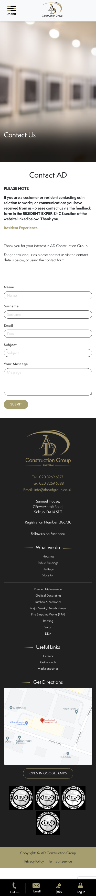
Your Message (16, 364)
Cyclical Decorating (48, 595)
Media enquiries (48, 668)
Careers (48, 656)
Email (8, 325)
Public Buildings (48, 563)
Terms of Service (60, 861)
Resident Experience (21, 227)
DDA (48, 633)
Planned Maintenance (48, 589)
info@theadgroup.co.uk (53, 489)
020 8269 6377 (51, 476)
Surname (11, 306)
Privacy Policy (34, 861)
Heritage (48, 569)
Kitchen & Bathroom (48, 602)
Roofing (48, 621)
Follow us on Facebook (48, 533)
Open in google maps (48, 773)
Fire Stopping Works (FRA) (48, 614)
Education (48, 575)
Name (9, 287)
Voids (48, 627)
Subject (10, 344)
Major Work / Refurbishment (48, 608)
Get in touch (48, 662)
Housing (48, 556)
